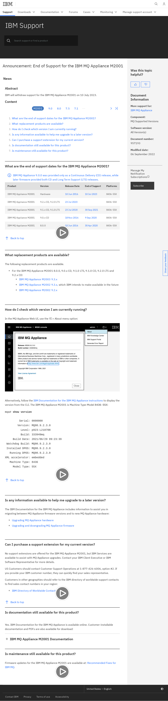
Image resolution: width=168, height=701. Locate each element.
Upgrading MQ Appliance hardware (33, 520)
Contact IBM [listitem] (11, 696)
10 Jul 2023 (91, 194)
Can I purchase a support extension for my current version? (48, 140)
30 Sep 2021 (91, 209)
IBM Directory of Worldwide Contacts (34, 590)
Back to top (17, 238)
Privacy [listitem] (27, 696)
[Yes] (135, 84)
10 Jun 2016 (71, 194)
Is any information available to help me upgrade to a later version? (52, 134)
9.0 (50, 108)
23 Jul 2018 (71, 209)
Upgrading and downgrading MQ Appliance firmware (43, 525)
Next (111, 108)
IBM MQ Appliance (141, 110)
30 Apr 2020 (91, 225)
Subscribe (138, 185)
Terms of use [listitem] (43, 696)
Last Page (116, 108)
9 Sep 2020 (91, 217)
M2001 (37, 108)
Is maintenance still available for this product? (40, 150)
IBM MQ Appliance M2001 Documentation (41, 639)
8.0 (59, 108)
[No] (145, 84)
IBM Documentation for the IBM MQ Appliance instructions (68, 400)
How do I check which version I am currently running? (44, 129)
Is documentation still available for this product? (41, 145)
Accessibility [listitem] (62, 696)
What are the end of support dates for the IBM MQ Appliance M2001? (54, 118)
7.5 (68, 108)
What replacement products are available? (37, 123)
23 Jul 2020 (71, 201)
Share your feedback (165, 263)
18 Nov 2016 (71, 217)
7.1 (76, 108)
